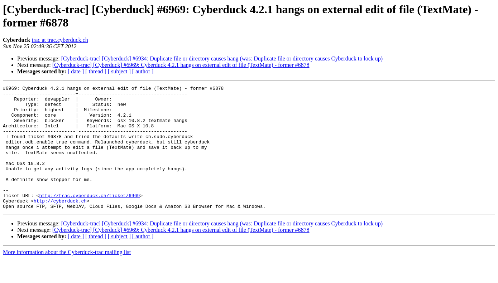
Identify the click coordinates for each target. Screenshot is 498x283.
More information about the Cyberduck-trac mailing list (67, 277)
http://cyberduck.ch (60, 224)
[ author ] (143, 71)
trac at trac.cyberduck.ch (60, 40)
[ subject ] (119, 71)
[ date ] (76, 71)
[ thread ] (95, 71)
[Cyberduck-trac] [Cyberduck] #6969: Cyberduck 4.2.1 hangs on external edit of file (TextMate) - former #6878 (181, 65)
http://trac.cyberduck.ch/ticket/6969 (89, 218)
